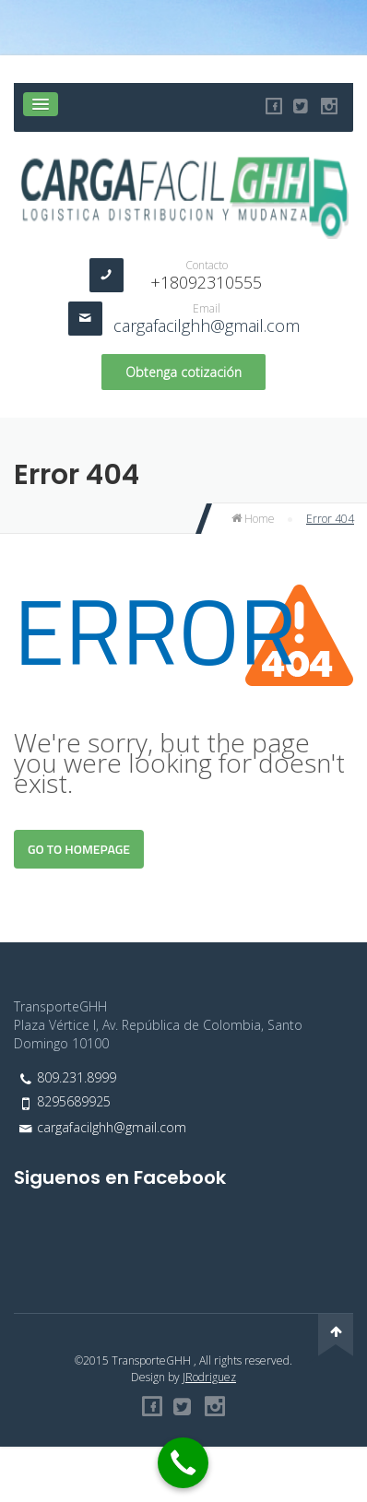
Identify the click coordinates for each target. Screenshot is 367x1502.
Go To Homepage (79, 848)
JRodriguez (209, 1377)
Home (253, 518)
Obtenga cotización (183, 372)
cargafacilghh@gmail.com (206, 325)
